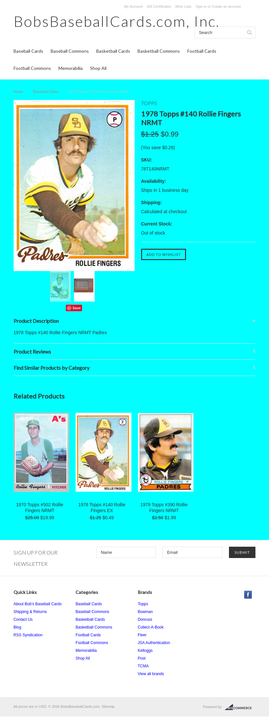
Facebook (248, 595)
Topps (143, 604)
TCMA (143, 666)
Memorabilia (70, 68)
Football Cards (201, 51)
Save (76, 308)
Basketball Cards (113, 51)
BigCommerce (240, 707)
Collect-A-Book (151, 627)
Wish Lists (183, 6)
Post (142, 658)
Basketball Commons (159, 51)
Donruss (145, 619)
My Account (133, 6)
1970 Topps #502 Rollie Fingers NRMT (39, 507)
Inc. (117, 21)
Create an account (226, 6)
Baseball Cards (28, 51)
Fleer (142, 635)
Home (19, 91)
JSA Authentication (154, 643)
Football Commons (32, 68)
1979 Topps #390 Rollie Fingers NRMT (164, 507)
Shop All (98, 68)
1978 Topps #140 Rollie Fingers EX (101, 507)
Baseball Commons (70, 51)
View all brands (151, 674)
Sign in (201, 6)
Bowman (145, 611)
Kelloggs (145, 650)
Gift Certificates (159, 6)
